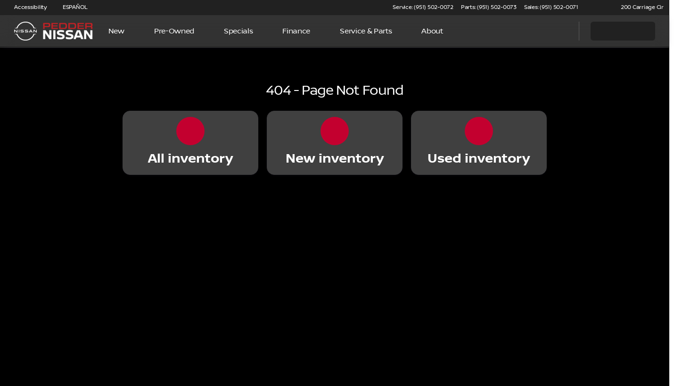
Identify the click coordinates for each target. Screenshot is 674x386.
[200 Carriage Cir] (638, 7)
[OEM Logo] (25, 31)
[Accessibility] (26, 7)
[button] (599, 7)
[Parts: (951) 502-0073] (488, 7)
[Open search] (559, 31)
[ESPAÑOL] (71, 7)
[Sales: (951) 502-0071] (551, 7)
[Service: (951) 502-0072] (423, 7)
